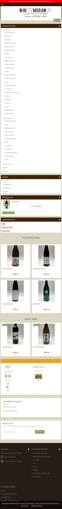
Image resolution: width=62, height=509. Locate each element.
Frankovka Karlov (39, 269)
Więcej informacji (37, 506)
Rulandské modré (10, 121)
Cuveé (6, 124)
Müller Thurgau (10, 61)
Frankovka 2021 (7, 347)
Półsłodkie (6, 188)
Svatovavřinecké (10, 128)
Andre (7, 159)
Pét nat (5, 171)
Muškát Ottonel (9, 47)
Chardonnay (8, 57)
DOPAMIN (36, 304)
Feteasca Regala (10, 110)
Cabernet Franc (9, 156)
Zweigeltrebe (9, 131)
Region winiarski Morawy (9, 494)
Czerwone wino (8, 118)
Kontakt (35, 470)
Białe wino (6, 30)
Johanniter (8, 99)
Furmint (7, 96)
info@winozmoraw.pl (15, 461)
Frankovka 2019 (7, 304)
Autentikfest (6, 231)
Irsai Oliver (8, 89)
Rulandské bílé (9, 68)
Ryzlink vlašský (10, 75)
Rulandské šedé (10, 32)
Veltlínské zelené (10, 78)
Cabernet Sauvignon (11, 152)
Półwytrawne (7, 184)
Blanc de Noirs (9, 113)
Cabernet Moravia (10, 138)
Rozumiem (24, 506)
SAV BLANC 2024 (39, 347)
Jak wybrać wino (6, 497)
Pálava (7, 54)
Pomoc (35, 466)
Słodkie (5, 192)
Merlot (7, 142)
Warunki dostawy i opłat (40, 453)
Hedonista (15, 201)
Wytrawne (6, 181)
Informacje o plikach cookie (41, 473)
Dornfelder (8, 145)
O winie (3, 490)
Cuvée (6, 82)
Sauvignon (8, 39)
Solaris (7, 106)
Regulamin (36, 460)
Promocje (7, 197)
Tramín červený (10, 64)
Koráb (3, 224)
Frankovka (8, 149)
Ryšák (5, 168)
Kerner (7, 71)
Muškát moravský (10, 43)
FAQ (34, 463)
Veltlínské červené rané (12, 92)
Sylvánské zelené (10, 85)
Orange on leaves (7, 227)
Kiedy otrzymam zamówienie (42, 456)
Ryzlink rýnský (10, 50)
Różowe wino (7, 164)
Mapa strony (37, 476)
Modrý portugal (9, 135)
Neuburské (8, 36)
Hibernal (7, 103)
